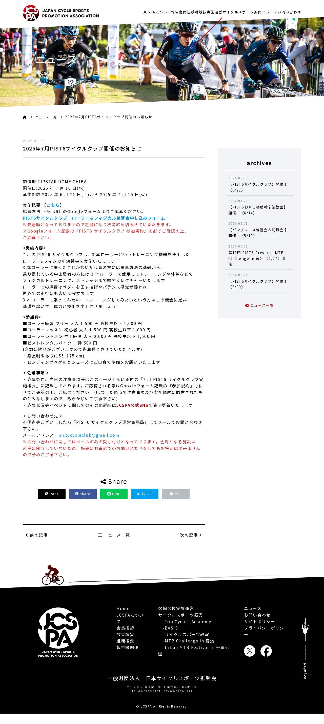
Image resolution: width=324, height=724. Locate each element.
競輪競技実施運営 (190, 10)
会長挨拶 (125, 626)
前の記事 (37, 532)
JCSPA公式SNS (132, 405)
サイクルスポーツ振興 (231, 10)
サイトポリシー (259, 632)
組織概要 (125, 639)
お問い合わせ (289, 10)
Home (123, 606)
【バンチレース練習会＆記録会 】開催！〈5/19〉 (259, 229)
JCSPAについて (129, 10)
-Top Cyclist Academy (184, 622)
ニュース (264, 10)
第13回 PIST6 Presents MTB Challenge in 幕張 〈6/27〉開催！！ (259, 255)
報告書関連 (159, 10)
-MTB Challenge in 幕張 (186, 642)
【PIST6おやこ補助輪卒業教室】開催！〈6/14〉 (259, 206)
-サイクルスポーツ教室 (183, 635)
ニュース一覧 (47, 116)
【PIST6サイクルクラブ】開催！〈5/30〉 (259, 280)
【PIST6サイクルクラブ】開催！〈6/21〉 (259, 184)
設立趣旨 (125, 632)
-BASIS (168, 629)
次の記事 (191, 546)
